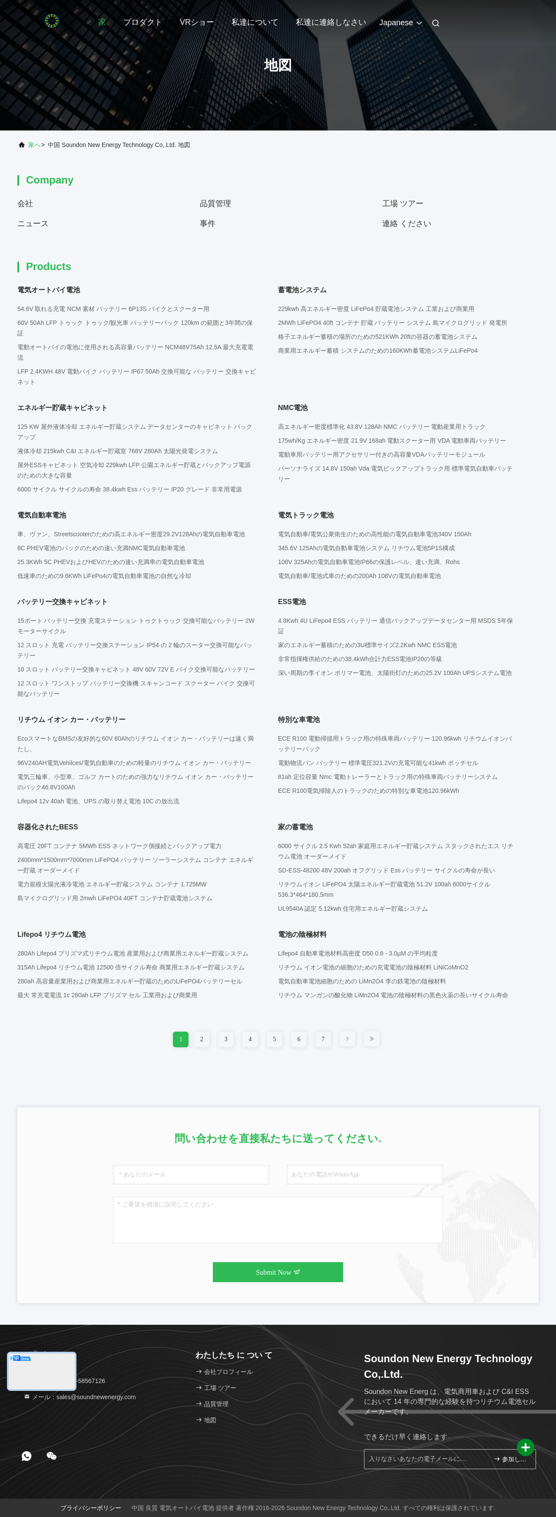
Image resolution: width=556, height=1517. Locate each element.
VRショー (197, 22)
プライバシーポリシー (90, 1507)
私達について (255, 22)
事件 (207, 223)
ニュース (33, 223)
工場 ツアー (403, 203)
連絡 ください (406, 223)
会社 (25, 203)
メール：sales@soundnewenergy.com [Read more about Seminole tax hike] (79, 1396)
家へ (34, 144)
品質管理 (215, 203)
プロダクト (142, 22)
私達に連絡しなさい (331, 22)
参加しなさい (511, 1459)
